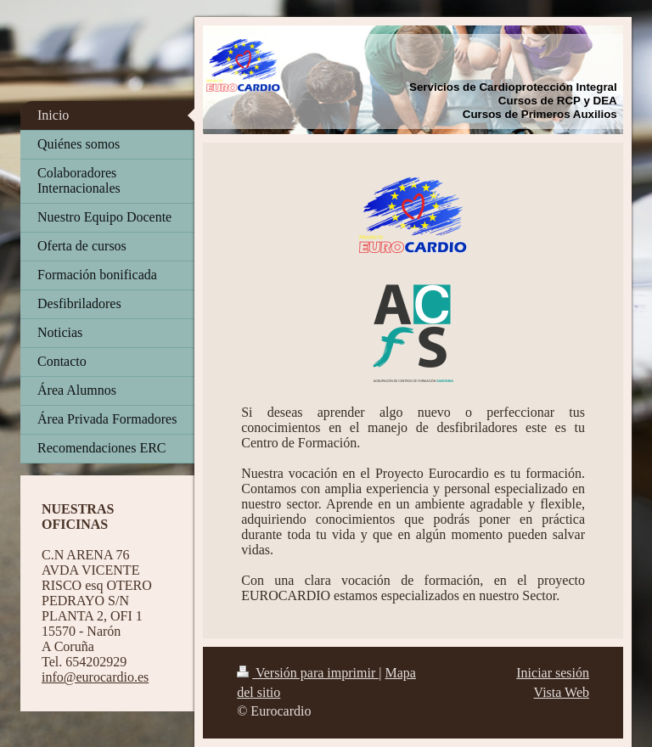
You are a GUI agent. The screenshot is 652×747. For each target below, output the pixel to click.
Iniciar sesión (552, 673)
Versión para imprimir (308, 673)
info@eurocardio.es (95, 677)
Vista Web (561, 692)
